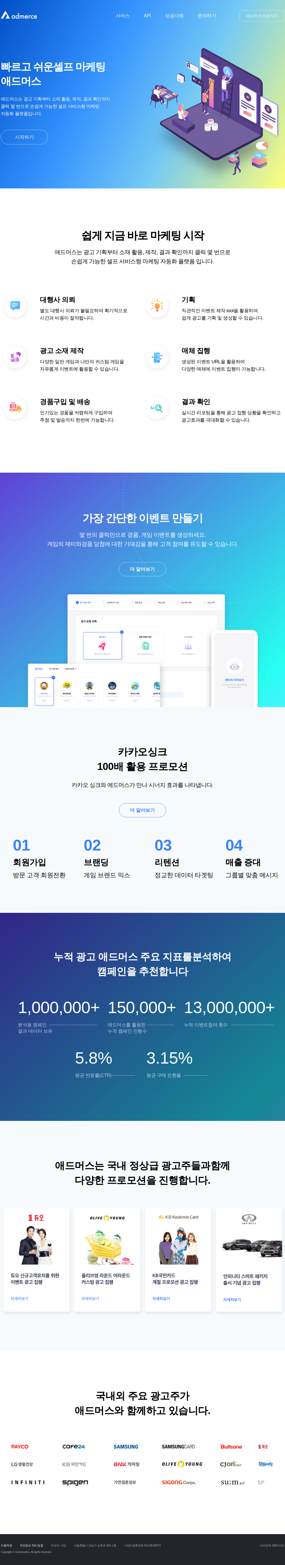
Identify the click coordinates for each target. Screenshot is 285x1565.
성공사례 (174, 15)
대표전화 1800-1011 (272, 1545)
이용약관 (6, 1545)
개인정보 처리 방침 (31, 1545)
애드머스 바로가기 (262, 16)
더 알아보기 (142, 569)
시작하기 (24, 137)
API (147, 15)
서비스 (123, 15)
